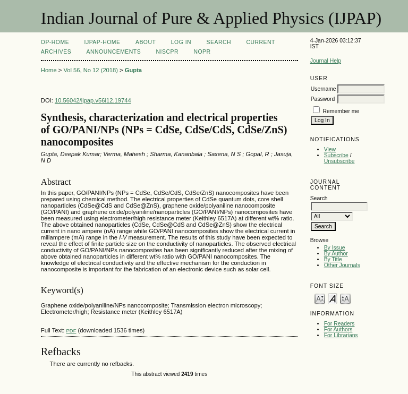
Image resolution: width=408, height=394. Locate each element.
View (330, 149)
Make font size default (332, 298)
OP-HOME (55, 42)
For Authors (338, 329)
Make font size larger (345, 298)
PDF (71, 330)
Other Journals (342, 265)
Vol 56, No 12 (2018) (90, 70)
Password (323, 99)
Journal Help (325, 61)
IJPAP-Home (102, 42)
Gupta (133, 70)
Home (49, 70)
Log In (181, 42)
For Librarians (341, 335)
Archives (56, 52)
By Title (333, 259)
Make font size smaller (319, 298)
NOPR (201, 52)
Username (323, 89)
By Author (336, 253)
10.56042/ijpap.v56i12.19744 (93, 100)
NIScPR (167, 52)
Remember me (341, 111)
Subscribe (336, 155)
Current (260, 42)
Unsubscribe (339, 161)
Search (219, 42)
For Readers (339, 324)
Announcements (114, 52)
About (145, 42)
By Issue (334, 248)
